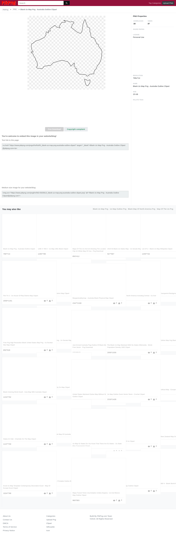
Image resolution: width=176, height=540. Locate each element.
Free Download (54, 129)
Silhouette (50, 527)
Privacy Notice (9, 530)
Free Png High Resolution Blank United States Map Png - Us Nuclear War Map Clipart (17, 344)
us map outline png (118, 209)
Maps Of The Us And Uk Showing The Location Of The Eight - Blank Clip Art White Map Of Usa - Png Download (86, 251)
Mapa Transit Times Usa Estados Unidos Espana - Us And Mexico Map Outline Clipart (87, 495)
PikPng (5, 10)
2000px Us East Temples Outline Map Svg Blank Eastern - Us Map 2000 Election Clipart (157, 342)
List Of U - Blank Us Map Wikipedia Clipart (157, 248)
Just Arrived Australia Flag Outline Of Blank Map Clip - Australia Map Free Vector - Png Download (86, 347)
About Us (7, 516)
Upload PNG (168, 3)
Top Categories (155, 3)
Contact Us (7, 520)
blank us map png (100, 209)
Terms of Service (10, 527)
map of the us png (165, 209)
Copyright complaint (76, 129)
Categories (50, 516)
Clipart (49, 523)
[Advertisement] (66, 109)
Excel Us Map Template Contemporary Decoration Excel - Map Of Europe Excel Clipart (17, 488)
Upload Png (51, 520)
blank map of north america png (141, 209)
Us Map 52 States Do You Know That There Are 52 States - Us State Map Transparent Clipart (86, 445)
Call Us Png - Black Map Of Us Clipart (121, 441)
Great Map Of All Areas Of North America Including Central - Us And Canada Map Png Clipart (122, 297)
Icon (48, 530)
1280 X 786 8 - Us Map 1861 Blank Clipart (53, 248)
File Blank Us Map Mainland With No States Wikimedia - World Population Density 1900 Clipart (120, 347)
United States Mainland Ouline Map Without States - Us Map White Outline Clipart (86, 396)
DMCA (5, 523)
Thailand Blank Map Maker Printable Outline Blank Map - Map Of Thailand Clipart (51, 483)
